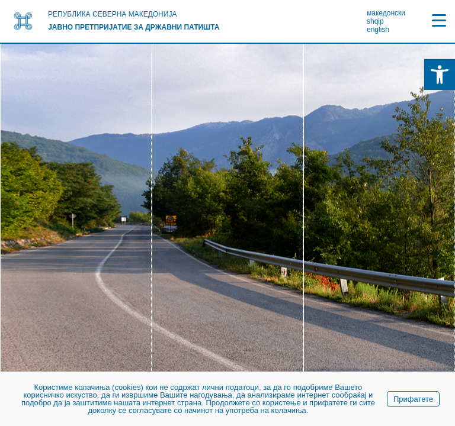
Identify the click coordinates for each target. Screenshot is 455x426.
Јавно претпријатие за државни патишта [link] (133, 27)
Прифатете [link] (413, 399)
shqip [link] (375, 21)
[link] (439, 74)
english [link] (378, 29)
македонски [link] (386, 13)
